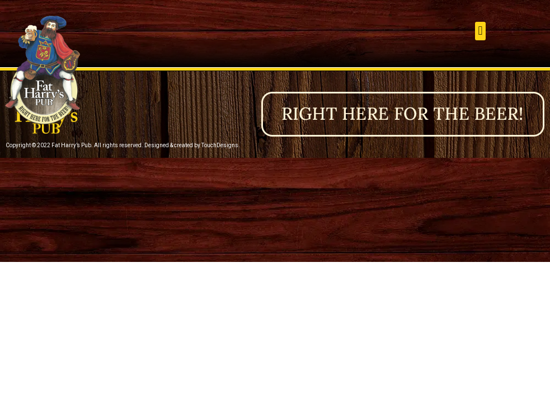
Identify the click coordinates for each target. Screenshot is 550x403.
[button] (480, 31)
